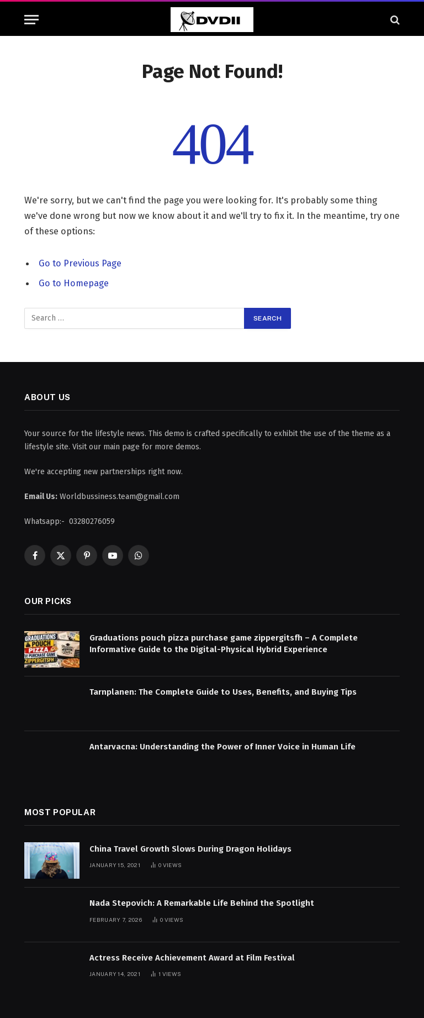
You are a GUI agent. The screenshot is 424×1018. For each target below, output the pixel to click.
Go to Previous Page (80, 263)
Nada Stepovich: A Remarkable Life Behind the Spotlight (201, 903)
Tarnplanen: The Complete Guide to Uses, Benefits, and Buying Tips (223, 692)
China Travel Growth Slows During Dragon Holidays (190, 848)
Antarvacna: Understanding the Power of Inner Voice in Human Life (222, 746)
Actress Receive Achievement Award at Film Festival (192, 957)
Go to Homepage (74, 282)
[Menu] (31, 19)
